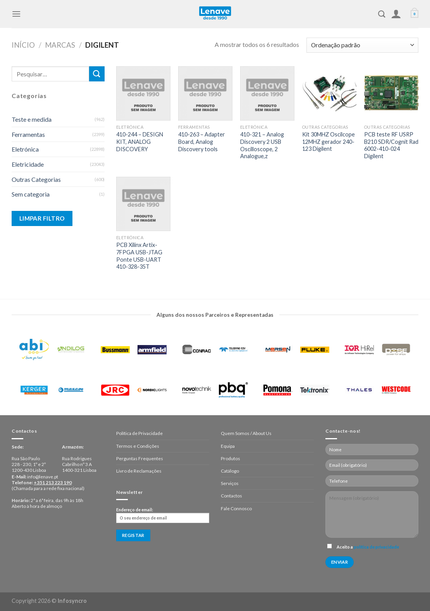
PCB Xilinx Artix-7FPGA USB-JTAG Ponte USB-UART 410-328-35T (139, 256)
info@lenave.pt (42, 477)
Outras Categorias (36, 179)
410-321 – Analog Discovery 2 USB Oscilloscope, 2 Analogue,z (262, 145)
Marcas (60, 45)
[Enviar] (97, 73)
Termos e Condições (137, 446)
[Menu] (16, 13)
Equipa (228, 446)
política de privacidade (376, 546)
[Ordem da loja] (362, 45)
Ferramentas (28, 134)
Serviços (230, 483)
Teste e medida (32, 119)
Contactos (231, 496)
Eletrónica (25, 149)
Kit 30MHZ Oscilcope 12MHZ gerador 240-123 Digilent (328, 141)
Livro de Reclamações (139, 471)
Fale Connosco (236, 508)
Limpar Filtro (42, 218)
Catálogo (230, 471)
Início (23, 45)
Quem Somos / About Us (246, 433)
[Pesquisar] (381, 14)
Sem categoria (31, 194)
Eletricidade (28, 164)
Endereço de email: (162, 515)
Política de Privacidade (139, 433)
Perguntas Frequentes (139, 458)
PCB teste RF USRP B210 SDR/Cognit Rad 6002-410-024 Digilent (391, 145)
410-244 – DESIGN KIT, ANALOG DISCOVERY (139, 141)
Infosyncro (72, 600)
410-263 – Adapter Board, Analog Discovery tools (201, 141)
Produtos (230, 458)
